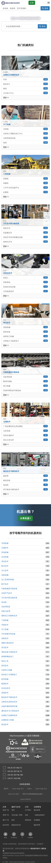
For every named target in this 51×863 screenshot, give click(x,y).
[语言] (45, 3)
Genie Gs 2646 (13, 794)
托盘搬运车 (25, 232)
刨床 (25, 142)
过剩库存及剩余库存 (9, 701)
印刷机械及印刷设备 (9, 588)
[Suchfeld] (21, 26)
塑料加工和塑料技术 (9, 615)
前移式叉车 (25, 241)
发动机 (4, 602)
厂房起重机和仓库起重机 (25, 426)
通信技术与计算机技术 (10, 711)
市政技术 (4, 624)
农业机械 (4, 557)
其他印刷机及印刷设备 (25, 390)
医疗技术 (4, 584)
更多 (6, 97)
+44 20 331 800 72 (14, 768)
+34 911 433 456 (13, 778)
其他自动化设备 (25, 286)
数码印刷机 (25, 381)
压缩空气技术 (6, 593)
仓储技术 (4, 547)
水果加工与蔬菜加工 (25, 341)
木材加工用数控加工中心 (25, 133)
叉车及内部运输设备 (9, 597)
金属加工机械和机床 (9, 715)
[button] (48, 3)
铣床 (25, 88)
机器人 (25, 277)
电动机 (25, 485)
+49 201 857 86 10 (14, 771)
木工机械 (4, 629)
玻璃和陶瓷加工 (7, 656)
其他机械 (4, 552)
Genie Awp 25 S (18, 789)
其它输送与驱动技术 (25, 489)
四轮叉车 (25, 228)
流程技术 (4, 638)
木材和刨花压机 (25, 138)
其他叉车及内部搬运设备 (25, 237)
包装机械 (25, 327)
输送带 (25, 475)
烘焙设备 (25, 331)
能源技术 (4, 683)
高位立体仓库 (25, 440)
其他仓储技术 (25, 435)
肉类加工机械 (25, 336)
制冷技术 (4, 566)
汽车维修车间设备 (8, 634)
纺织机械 (4, 679)
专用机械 (4, 543)
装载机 (25, 183)
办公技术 (4, 570)
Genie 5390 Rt (25, 799)
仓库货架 (25, 430)
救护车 (6, 789)
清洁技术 (4, 647)
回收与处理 (5, 611)
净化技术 (4, 561)
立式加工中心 (25, 93)
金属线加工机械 (7, 720)
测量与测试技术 (7, 643)
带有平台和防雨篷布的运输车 (33, 794)
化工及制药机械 (7, 579)
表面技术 (4, 692)
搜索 (45, 8)
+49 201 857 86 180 (15, 775)
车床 (25, 79)
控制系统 (25, 282)
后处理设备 (25, 376)
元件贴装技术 (25, 291)
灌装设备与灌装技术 (9, 652)
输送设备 (25, 480)
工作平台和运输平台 (25, 187)
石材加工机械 (6, 670)
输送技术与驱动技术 (9, 697)
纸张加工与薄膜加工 (9, 674)
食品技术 (4, 724)
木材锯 (25, 129)
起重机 (25, 192)
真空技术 (4, 665)
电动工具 (4, 661)
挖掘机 (25, 178)
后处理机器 (5, 606)
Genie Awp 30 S (41, 789)
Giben (29, 789)
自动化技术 (5, 688)
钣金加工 (25, 84)
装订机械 (25, 386)
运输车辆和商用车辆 (9, 706)
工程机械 (4, 620)
